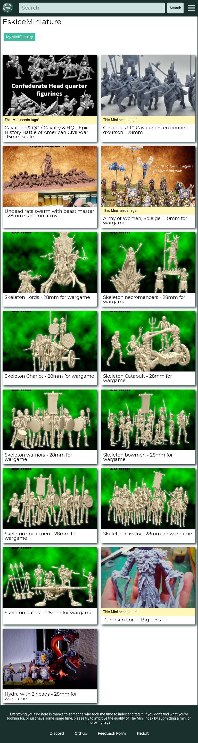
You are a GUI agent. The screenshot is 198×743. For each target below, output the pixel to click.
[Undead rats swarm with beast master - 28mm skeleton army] (50, 205)
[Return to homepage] (9, 8)
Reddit (143, 734)
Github (81, 734)
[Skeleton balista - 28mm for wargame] (50, 607)
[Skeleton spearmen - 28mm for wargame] (50, 528)
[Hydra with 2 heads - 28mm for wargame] (50, 688)
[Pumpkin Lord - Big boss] (148, 607)
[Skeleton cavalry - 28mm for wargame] (148, 528)
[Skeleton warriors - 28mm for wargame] (50, 449)
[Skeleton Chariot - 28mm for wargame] (50, 370)
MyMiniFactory (19, 37)
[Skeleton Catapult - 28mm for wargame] (148, 370)
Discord (57, 734)
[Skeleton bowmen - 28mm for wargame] (148, 449)
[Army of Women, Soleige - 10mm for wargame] (148, 205)
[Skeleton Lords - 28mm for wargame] (50, 291)
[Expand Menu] (191, 8)
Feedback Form (112, 734)
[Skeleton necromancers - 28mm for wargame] (148, 291)
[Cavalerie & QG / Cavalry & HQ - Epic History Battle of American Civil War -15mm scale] (50, 115)
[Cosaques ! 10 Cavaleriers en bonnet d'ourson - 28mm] (148, 115)
